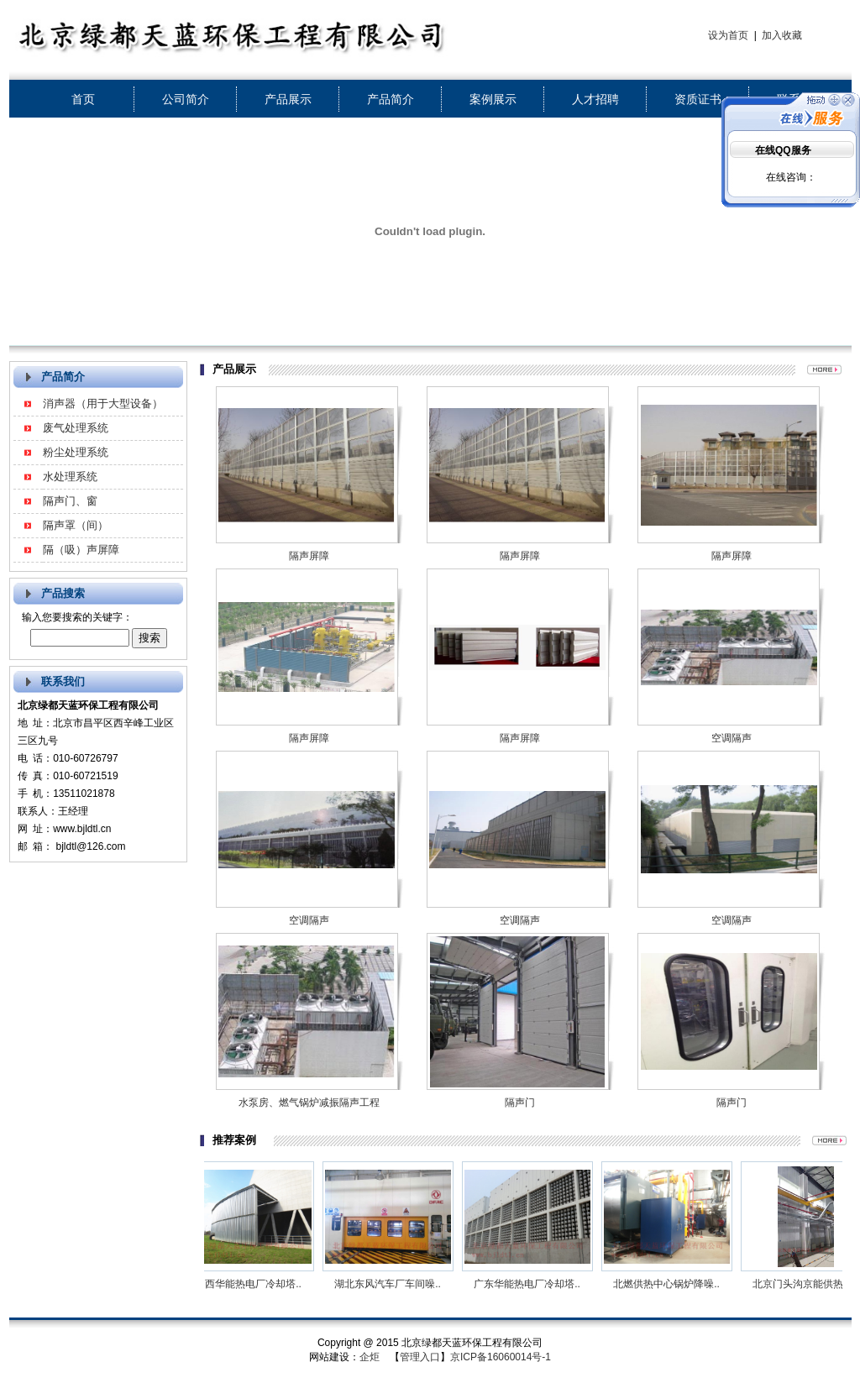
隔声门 (520, 1102)
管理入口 (420, 1357)
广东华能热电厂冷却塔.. (537, 1284)
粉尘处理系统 (75, 452)
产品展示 (288, 99)
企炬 (369, 1357)
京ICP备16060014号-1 (500, 1357)
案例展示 (493, 99)
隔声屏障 (309, 556)
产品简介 (390, 99)
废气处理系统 (75, 428)
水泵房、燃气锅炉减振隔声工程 (309, 1102)
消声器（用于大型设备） (103, 403)
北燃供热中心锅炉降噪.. (676, 1284)
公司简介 (185, 99)
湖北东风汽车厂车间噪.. (397, 1284)
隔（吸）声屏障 (81, 549)
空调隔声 (731, 738)
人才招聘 (595, 99)
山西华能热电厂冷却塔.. (258, 1284)
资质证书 (697, 99)
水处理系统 (70, 476)
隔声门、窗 (70, 501)
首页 (83, 99)
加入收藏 (782, 35)
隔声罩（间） (75, 525)
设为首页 (728, 35)
